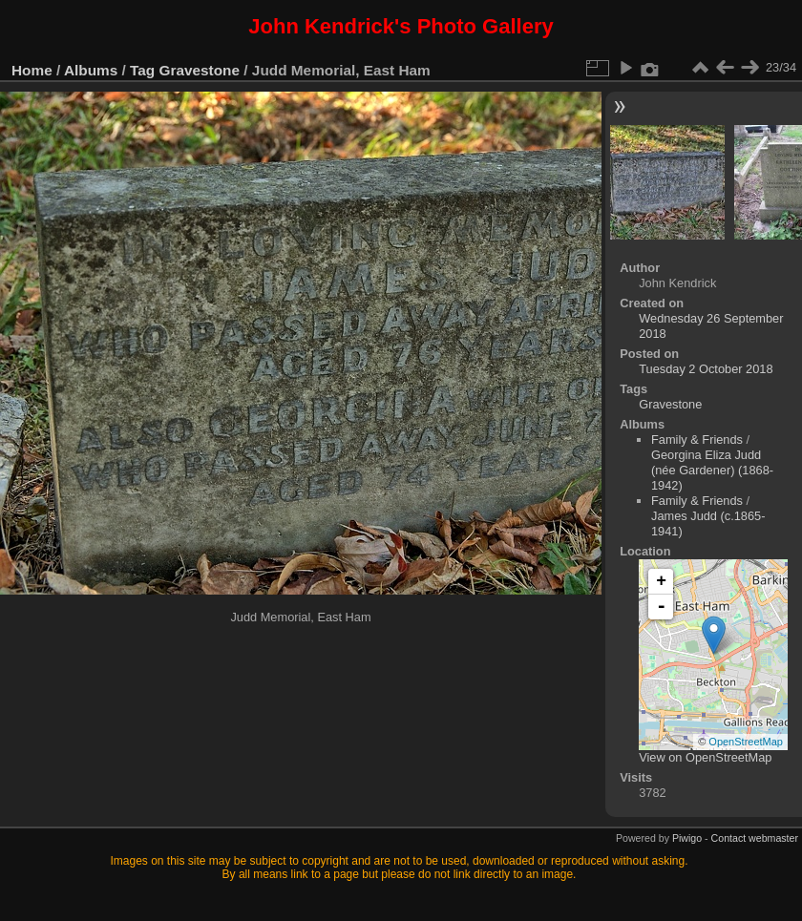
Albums (90, 70)
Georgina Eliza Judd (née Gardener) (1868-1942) (712, 470)
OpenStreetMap (745, 741)
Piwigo (687, 838)
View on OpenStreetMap (705, 757)
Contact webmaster (754, 838)
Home (32, 70)
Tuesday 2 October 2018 (705, 369)
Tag (142, 70)
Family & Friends (697, 439)
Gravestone (200, 70)
